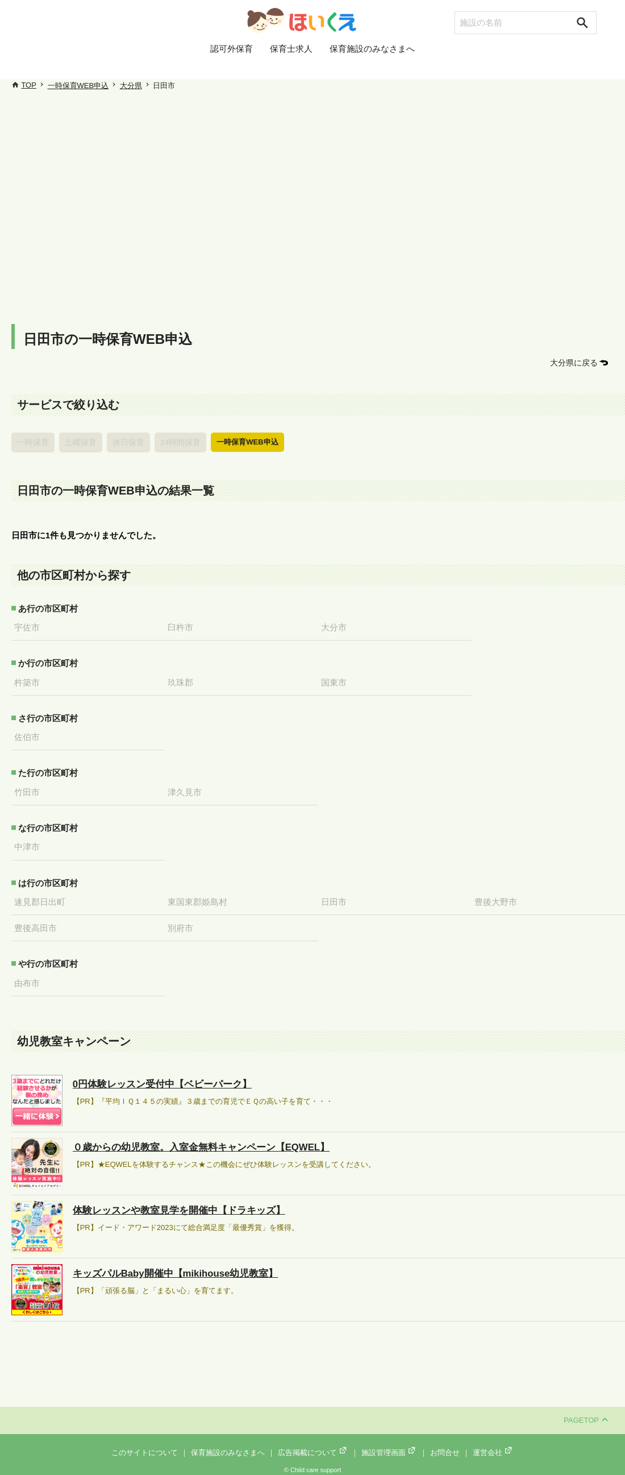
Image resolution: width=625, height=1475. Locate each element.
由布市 (30, 977)
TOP (28, 85)
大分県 (131, 85)
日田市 (336, 897)
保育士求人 (291, 64)
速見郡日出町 (42, 897)
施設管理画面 (389, 1447)
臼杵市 (183, 625)
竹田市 (30, 788)
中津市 (30, 843)
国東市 (336, 680)
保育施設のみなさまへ (372, 64)
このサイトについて (144, 1447)
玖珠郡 (183, 680)
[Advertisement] (318, 204)
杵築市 (30, 680)
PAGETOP (586, 1414)
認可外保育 (231, 64)
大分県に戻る (575, 362)
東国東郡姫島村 (200, 897)
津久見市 (187, 788)
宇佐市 (30, 625)
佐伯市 (30, 734)
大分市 (336, 625)
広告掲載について (313, 1447)
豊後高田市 (38, 923)
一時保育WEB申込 (78, 85)
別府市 (183, 923)
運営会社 (493, 1447)
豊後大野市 (498, 897)
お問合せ (445, 1447)
